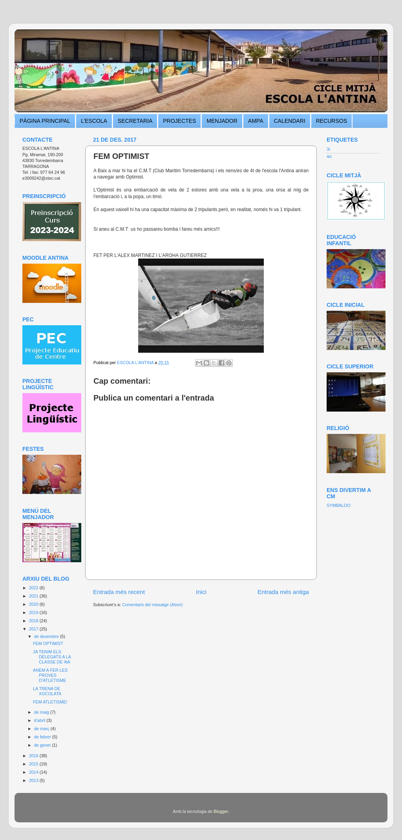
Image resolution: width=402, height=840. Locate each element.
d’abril (40, 720)
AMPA (255, 121)
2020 (34, 604)
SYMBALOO (339, 505)
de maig (42, 712)
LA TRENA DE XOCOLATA (47, 691)
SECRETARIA (135, 121)
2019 (34, 612)
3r (329, 149)
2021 (34, 596)
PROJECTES (179, 121)
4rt (329, 156)
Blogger (221, 811)
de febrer (43, 736)
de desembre (47, 636)
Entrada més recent (119, 592)
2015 (34, 764)
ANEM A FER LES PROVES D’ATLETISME (50, 675)
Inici (201, 592)
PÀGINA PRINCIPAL (45, 121)
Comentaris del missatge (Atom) (152, 604)
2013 (34, 780)
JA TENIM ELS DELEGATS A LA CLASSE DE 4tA (52, 656)
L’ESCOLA (94, 121)
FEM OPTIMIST (48, 643)
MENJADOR (222, 121)
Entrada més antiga (283, 592)
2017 (34, 629)
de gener (43, 745)
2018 (34, 620)
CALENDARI (289, 121)
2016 (34, 755)
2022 (34, 587)
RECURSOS (331, 121)
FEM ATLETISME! (50, 702)
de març (42, 728)
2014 (34, 772)
